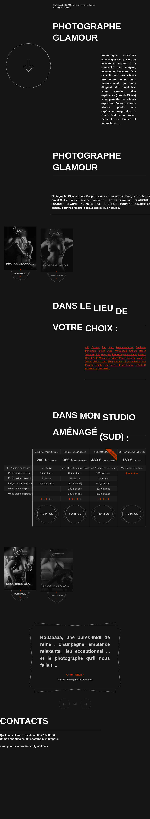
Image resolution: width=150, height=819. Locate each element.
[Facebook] (148, 811)
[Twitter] (148, 815)
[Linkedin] (148, 807)
